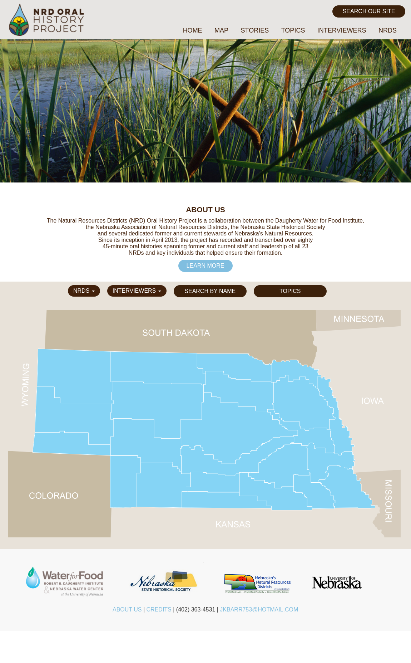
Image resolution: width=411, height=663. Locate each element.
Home (192, 30)
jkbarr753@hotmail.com (259, 609)
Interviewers (341, 30)
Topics (293, 30)
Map (221, 30)
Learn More (205, 266)
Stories (255, 30)
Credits (159, 609)
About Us (127, 609)
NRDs (387, 30)
